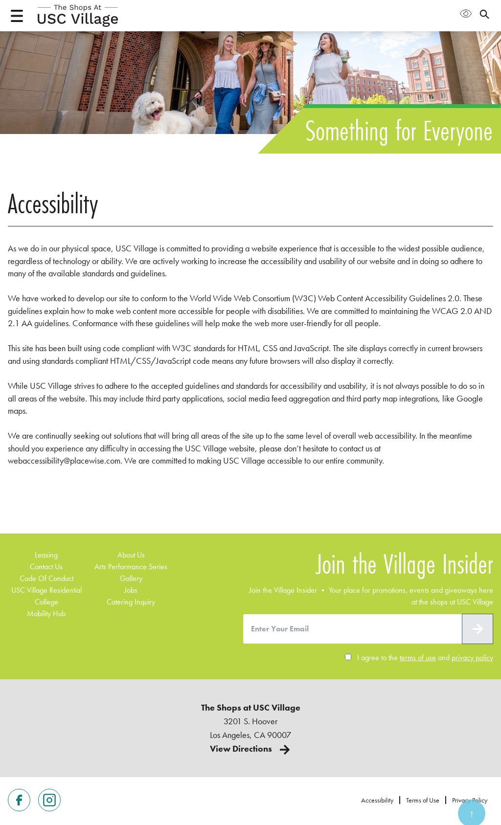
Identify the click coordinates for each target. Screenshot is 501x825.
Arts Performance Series (130, 566)
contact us (46, 566)
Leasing (46, 555)
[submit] (477, 629)
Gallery (131, 578)
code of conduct (46, 578)
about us (131, 555)
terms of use (418, 657)
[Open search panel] (484, 14)
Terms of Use (422, 800)
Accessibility (377, 800)
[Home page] (78, 15)
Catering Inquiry (131, 602)
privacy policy (472, 657)
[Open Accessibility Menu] (466, 14)
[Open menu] (17, 16)
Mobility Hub (46, 613)
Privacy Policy (469, 800)
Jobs (130, 590)
